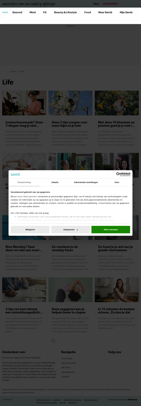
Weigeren (30, 229)
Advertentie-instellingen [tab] (86, 182)
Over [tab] (117, 182)
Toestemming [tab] (24, 182)
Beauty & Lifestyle (67, 12)
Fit (46, 12)
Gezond (18, 12)
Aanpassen (70, 229)
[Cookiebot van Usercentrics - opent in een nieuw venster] (118, 174)
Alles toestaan (111, 229)
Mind (34, 12)
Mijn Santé (128, 12)
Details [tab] (55, 182)
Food (89, 12)
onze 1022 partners (27, 196)
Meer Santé (106, 12)
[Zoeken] (4, 20)
